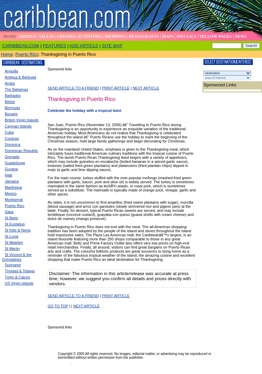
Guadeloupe (15, 163)
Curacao (12, 138)
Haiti (8, 175)
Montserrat (14, 200)
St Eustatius (15, 224)
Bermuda (12, 108)
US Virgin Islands (19, 283)
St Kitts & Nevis (18, 230)
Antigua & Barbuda (20, 77)
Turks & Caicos (17, 277)
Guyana (11, 169)
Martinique (13, 187)
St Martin (12, 249)
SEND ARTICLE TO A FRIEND (73, 88)
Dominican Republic (21, 151)
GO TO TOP (58, 306)
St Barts (11, 218)
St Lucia (11, 236)
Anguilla (11, 71)
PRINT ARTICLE (116, 88)
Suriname (13, 265)
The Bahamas (16, 89)
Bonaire (11, 114)
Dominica (12, 144)
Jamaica (12, 181)
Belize (10, 102)
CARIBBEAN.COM (20, 45)
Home (7, 54)
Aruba (10, 83)
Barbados (13, 96)
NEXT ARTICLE (146, 88)
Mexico (11, 193)
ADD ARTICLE (83, 45)
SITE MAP (112, 45)
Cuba (9, 132)
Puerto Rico (26, 54)
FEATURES (54, 45)
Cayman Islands (18, 126)
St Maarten (14, 242)
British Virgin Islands (21, 120)
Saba (9, 212)
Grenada (12, 157)
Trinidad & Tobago (20, 271)
